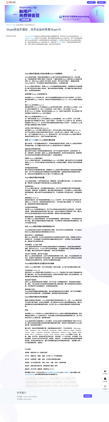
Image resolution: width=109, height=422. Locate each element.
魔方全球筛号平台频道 (52, 372)
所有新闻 (13, 25)
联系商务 (66, 372)
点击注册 (91, 2)
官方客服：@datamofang (24, 399)
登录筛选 (101, 2)
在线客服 (87, 396)
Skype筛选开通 (30, 36)
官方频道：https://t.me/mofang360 (27, 396)
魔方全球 (8, 25)
